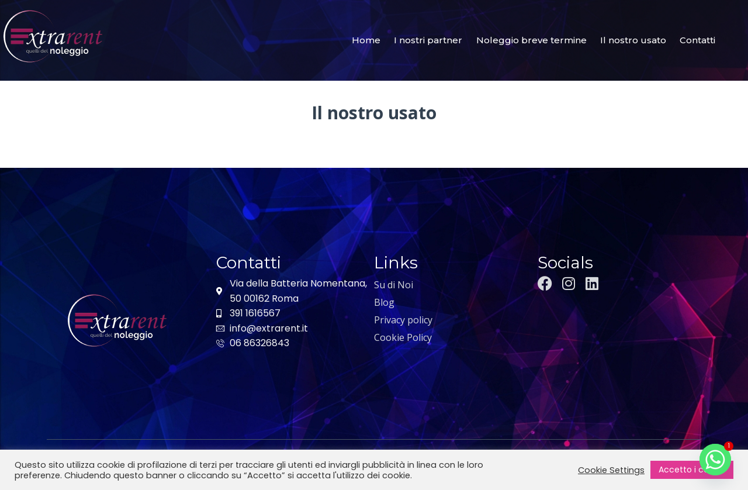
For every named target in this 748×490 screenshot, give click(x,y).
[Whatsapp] (715, 459)
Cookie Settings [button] (611, 470)
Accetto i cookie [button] (692, 469)
